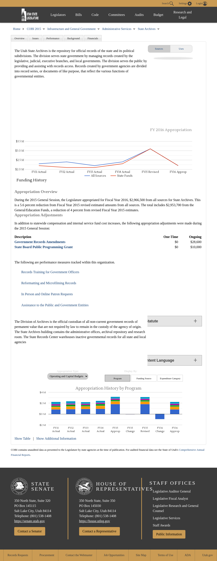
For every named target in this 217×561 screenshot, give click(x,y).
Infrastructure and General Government (71, 29)
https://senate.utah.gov (29, 521)
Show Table (22, 438)
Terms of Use (165, 555)
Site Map (141, 555)
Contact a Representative (99, 531)
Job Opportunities (114, 555)
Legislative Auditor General (172, 491)
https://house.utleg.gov (94, 521)
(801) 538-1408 (40, 516)
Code (95, 15)
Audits (139, 15)
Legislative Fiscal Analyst (170, 498)
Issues (35, 38)
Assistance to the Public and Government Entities (54, 305)
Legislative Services (166, 518)
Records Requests (17, 555)
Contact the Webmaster (79, 555)
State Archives (147, 29)
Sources (159, 48)
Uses (181, 48)
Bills (78, 15)
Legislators (58, 15)
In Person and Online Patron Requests (47, 294)
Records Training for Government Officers (50, 272)
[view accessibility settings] (185, 3)
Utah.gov (207, 555)
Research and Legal (183, 14)
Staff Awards (161, 525)
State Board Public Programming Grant (43, 247)
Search (168, 3)
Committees (116, 15)
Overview (19, 38)
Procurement (46, 555)
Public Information (169, 534)
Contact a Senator (30, 531)
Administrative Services (117, 29)
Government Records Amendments (39, 242)
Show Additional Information (56, 438)
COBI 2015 (34, 29)
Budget (158, 15)
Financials (93, 38)
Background (73, 38)
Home (16, 29)
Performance (52, 38)
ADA (188, 555)
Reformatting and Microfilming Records (48, 283)
